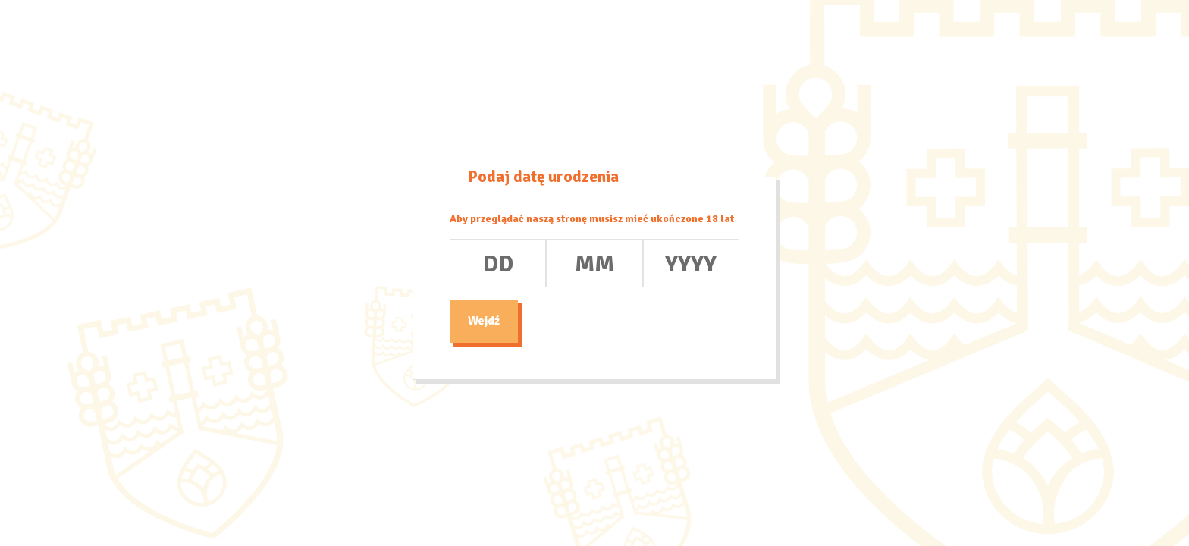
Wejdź (484, 320)
